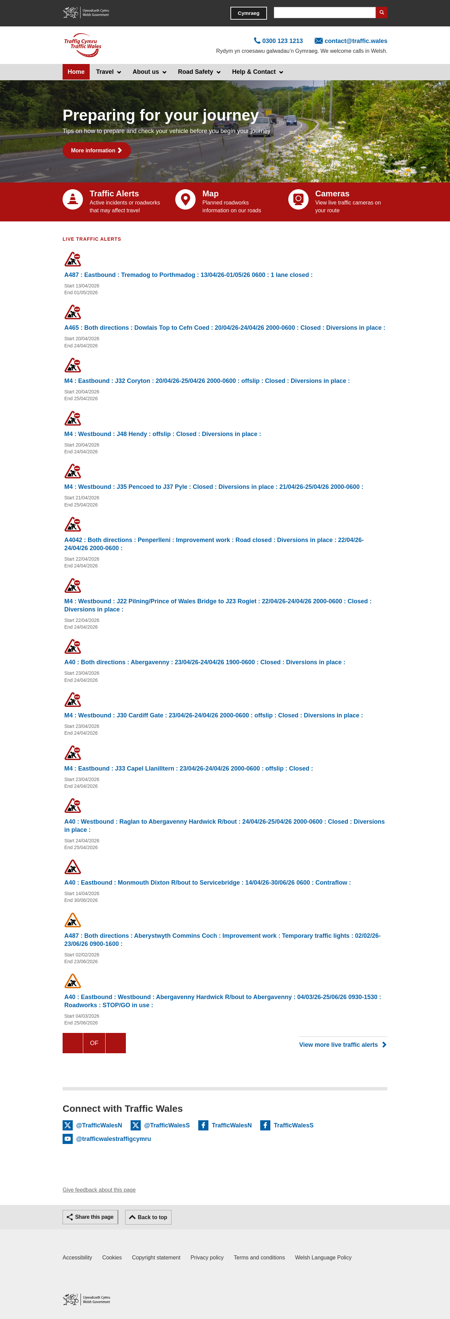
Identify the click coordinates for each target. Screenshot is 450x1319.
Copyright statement (156, 1257)
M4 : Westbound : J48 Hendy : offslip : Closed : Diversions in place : (162, 434)
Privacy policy (207, 1257)
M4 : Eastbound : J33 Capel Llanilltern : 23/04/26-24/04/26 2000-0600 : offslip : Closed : (188, 768)
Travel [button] (105, 71)
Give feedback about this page (99, 1190)
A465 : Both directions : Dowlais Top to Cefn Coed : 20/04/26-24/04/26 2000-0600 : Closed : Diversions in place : (224, 327)
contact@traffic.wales (355, 41)
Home (76, 71)
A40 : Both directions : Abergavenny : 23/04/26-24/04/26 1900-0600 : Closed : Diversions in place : (204, 662)
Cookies (112, 1257)
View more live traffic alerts (338, 1044)
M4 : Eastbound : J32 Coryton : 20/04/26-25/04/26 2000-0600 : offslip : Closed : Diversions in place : (207, 380)
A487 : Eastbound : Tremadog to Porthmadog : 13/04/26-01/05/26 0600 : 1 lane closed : (188, 275)
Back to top (152, 1217)
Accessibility (77, 1257)
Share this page (94, 1217)
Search (381, 12)
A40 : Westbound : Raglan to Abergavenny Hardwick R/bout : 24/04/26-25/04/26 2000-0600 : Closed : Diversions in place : (224, 825)
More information (93, 150)
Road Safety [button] (195, 71)
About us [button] (146, 71)
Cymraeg (249, 13)
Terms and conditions (259, 1257)
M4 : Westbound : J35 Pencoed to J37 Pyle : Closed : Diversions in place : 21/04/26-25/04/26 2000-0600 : (213, 486)
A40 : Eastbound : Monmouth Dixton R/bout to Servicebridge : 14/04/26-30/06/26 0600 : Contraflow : (207, 882)
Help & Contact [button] (254, 71)
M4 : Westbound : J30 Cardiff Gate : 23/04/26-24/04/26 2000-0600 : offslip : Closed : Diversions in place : (213, 715)
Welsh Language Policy (323, 1257)
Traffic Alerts (114, 193)
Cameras (332, 193)
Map (210, 193)
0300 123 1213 (282, 41)
